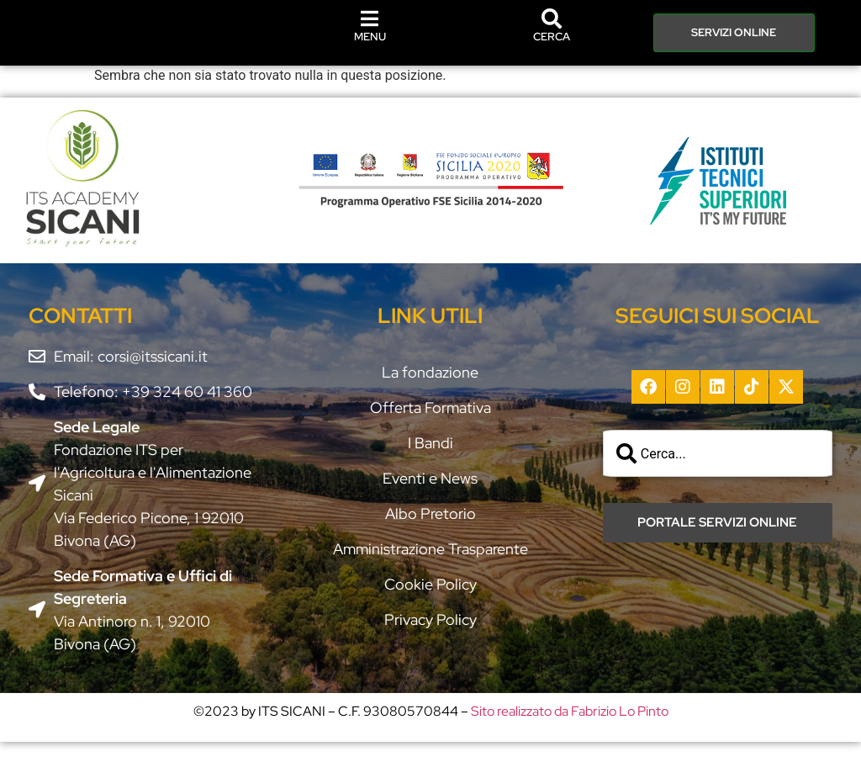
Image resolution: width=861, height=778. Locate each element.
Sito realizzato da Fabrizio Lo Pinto (569, 747)
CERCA (551, 73)
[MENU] (370, 36)
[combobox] (717, 489)
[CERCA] (551, 55)
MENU (370, 54)
